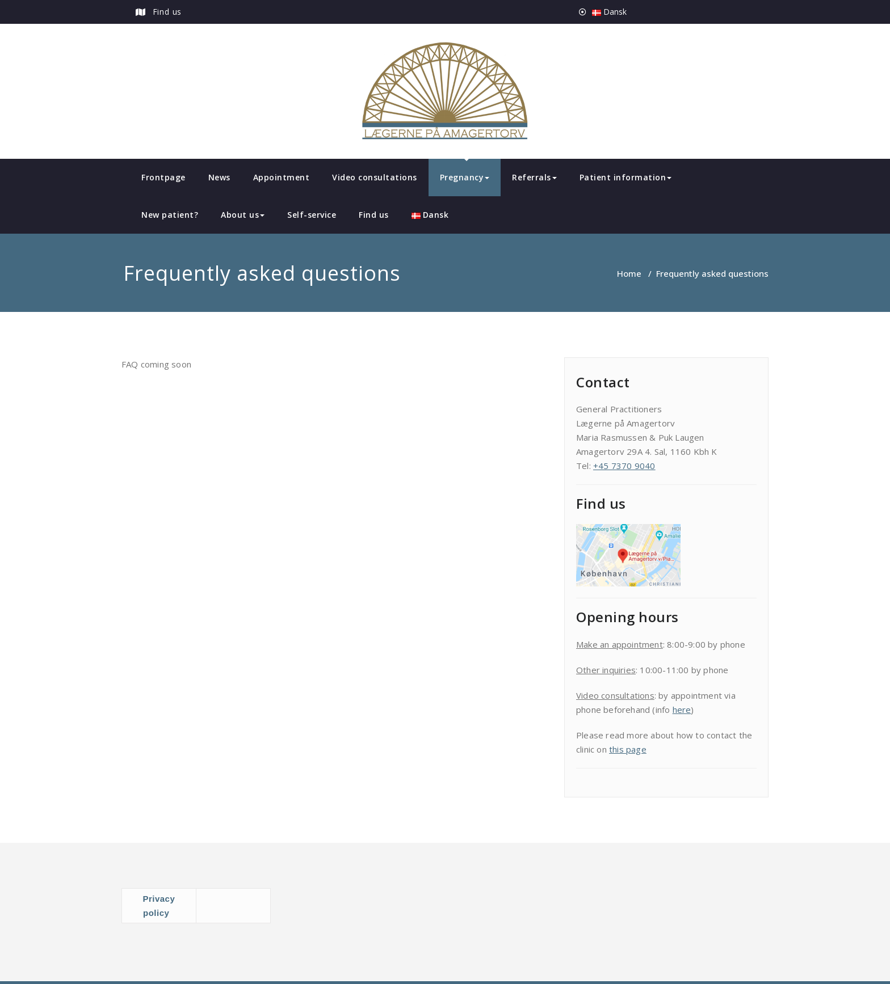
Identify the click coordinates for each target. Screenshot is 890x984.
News (219, 177)
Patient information (626, 177)
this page (627, 749)
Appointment (281, 177)
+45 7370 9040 (624, 465)
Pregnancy (465, 177)
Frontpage (163, 177)
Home (629, 273)
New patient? (169, 214)
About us (243, 214)
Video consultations (374, 177)
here (682, 709)
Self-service (311, 214)
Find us (167, 11)
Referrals (534, 177)
